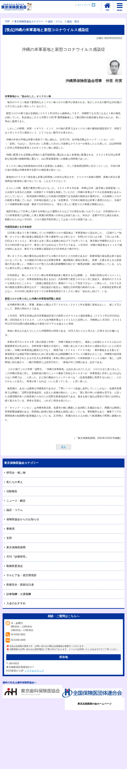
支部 (9, 537)
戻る (63, 447)
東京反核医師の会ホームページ (95, 703)
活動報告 (11, 491)
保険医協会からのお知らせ (22, 519)
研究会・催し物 (15, 472)
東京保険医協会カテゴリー (28, 21)
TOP (7, 21)
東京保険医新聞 (15, 547)
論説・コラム (55, 21)
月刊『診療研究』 (17, 556)
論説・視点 (73, 21)
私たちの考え (14, 482)
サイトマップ (83, 5)
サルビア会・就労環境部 (21, 575)
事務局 (10, 528)
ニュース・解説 (15, 500)
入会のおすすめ (15, 603)
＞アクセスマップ (34, 670)
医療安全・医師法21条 (20, 584)
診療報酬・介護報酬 (18, 594)
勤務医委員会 (14, 566)
